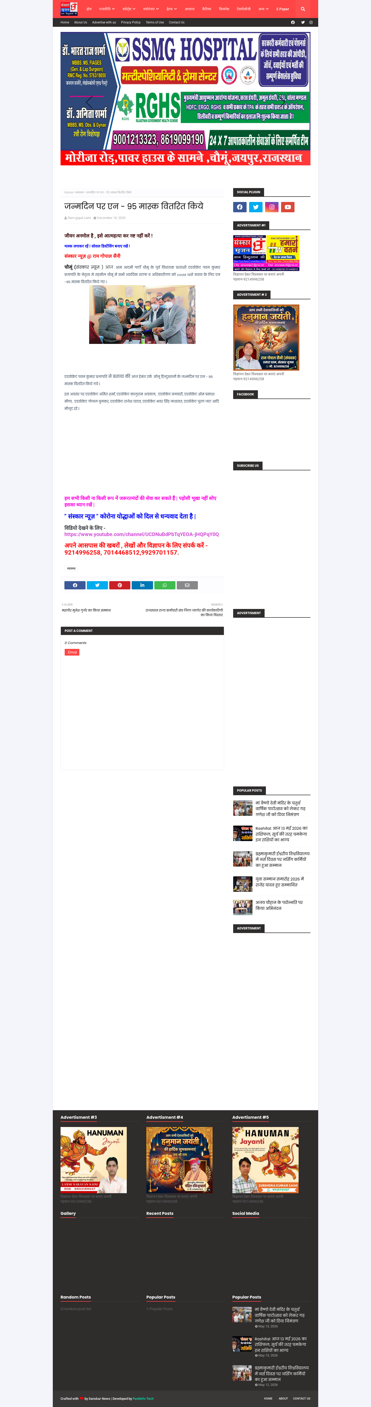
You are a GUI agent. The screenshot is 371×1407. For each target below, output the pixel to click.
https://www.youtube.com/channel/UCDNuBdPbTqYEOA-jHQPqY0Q (141, 534)
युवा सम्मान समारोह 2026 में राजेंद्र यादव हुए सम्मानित (280, 882)
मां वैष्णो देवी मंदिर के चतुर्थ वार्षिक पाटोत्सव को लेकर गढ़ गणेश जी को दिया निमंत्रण (280, 808)
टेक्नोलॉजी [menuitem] (244, 9)
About (283, 1398)
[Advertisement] (271, 700)
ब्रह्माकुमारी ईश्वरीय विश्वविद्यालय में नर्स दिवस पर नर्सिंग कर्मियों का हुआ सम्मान (283, 859)
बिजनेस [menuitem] (224, 9)
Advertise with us (104, 22)
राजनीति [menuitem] (105, 9)
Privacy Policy (131, 22)
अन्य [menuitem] (261, 9)
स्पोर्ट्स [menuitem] (127, 9)
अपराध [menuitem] (190, 9)
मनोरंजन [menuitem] (149, 9)
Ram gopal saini (79, 218)
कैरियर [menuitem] (206, 9)
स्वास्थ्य (79, 192)
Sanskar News (99, 1399)
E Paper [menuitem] (282, 9)
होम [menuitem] (89, 9)
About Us (80, 22)
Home (65, 22)
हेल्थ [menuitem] (170, 9)
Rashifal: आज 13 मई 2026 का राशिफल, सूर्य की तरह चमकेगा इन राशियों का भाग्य (281, 834)
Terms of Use (155, 22)
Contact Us (176, 22)
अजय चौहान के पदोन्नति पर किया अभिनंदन (279, 905)
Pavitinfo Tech (143, 1399)
